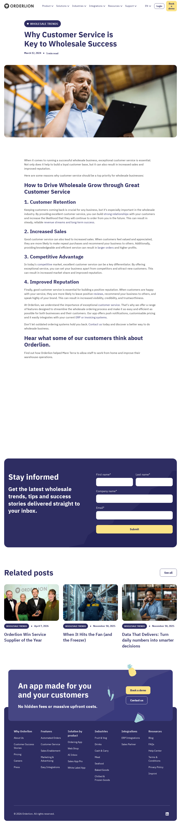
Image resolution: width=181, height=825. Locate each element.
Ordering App (75, 742)
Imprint (152, 773)
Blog (150, 737)
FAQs (151, 744)
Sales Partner (129, 744)
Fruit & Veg (101, 737)
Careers (18, 760)
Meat (97, 757)
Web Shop (73, 748)
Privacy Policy (155, 767)
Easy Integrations (50, 767)
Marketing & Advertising (47, 759)
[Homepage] (19, 5)
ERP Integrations (131, 737)
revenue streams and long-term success (68, 222)
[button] (48, 6)
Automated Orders (51, 737)
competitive (45, 264)
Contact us (95, 324)
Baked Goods (102, 769)
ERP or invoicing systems (91, 317)
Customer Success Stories (24, 746)
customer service (109, 305)
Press (17, 767)
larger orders (106, 247)
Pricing (17, 754)
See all (168, 572)
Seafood (99, 763)
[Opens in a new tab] (167, 814)
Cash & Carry (102, 750)
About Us (19, 737)
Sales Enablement (50, 750)
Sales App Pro (75, 761)
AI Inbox (72, 754)
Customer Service (50, 744)
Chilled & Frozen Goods (102, 778)
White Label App (76, 767)
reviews (98, 293)
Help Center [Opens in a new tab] (155, 750)
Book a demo (171, 6)
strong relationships (116, 214)
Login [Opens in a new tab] (159, 6)
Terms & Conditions (154, 759)
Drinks (98, 744)
